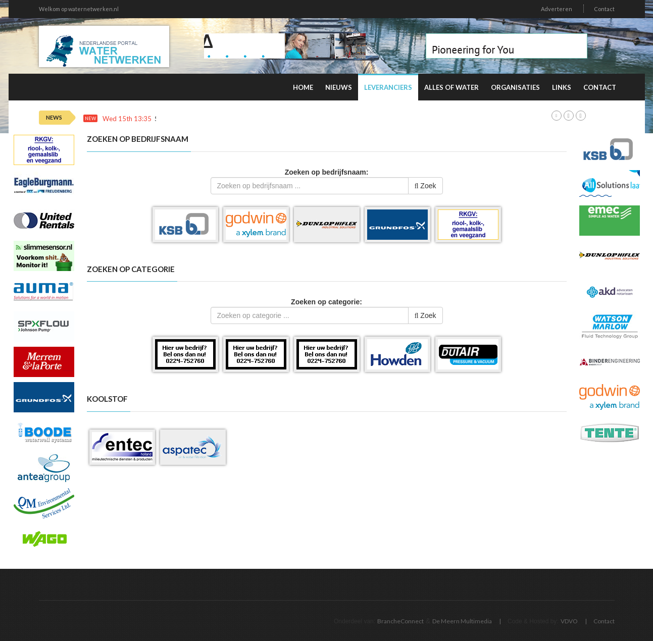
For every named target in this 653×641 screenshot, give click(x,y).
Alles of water (451, 87)
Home (303, 87)
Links (561, 87)
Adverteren (556, 9)
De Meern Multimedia (462, 621)
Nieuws (338, 87)
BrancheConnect (400, 621)
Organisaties (515, 87)
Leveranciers (388, 87)
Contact (604, 9)
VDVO (569, 621)
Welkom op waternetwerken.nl (79, 9)
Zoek (425, 186)
